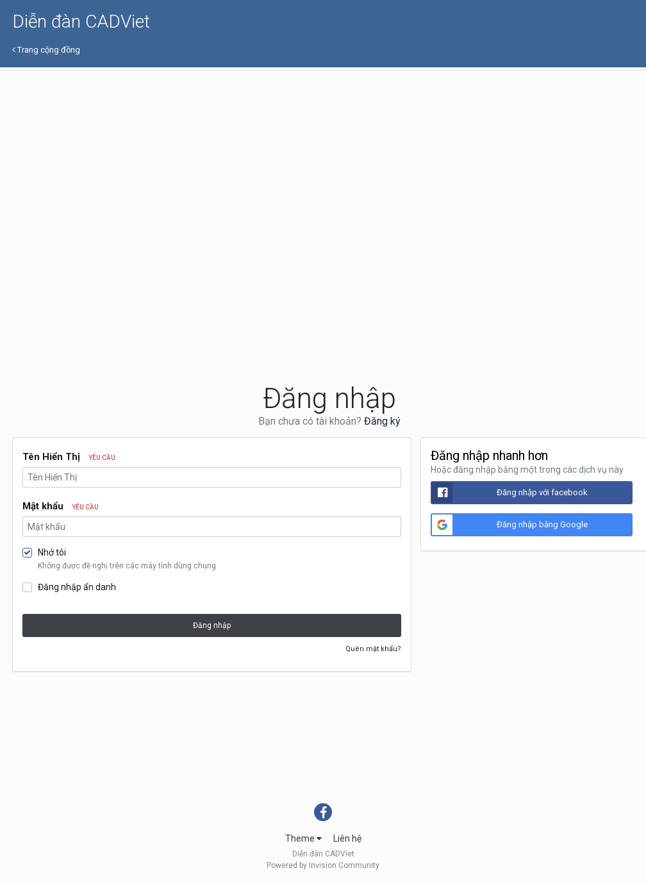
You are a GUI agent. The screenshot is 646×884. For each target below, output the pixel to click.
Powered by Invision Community (323, 865)
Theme (303, 838)
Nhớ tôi (52, 552)
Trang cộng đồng (46, 50)
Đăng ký (382, 421)
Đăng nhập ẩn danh (77, 587)
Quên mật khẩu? (373, 649)
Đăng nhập (212, 625)
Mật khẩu (60, 506)
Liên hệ (347, 838)
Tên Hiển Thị (68, 457)
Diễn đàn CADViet (81, 21)
